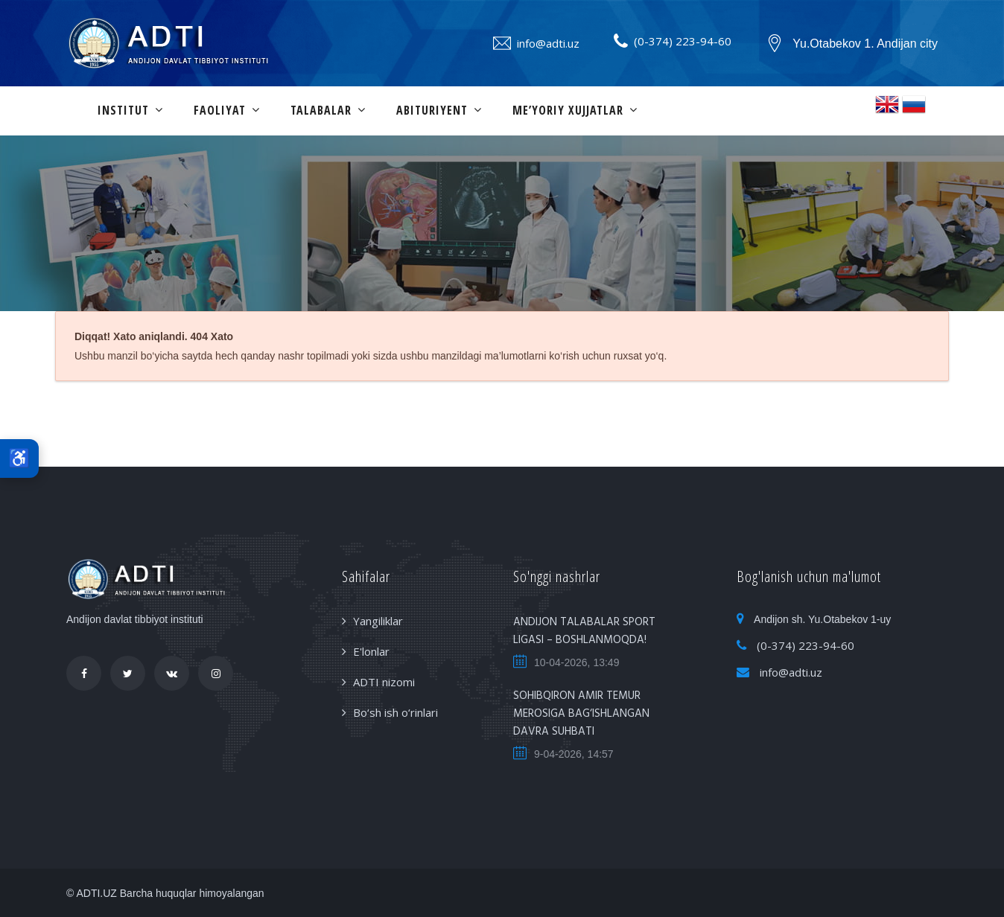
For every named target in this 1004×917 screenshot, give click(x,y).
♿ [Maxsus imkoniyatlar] (19, 458)
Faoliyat (220, 110)
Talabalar (321, 110)
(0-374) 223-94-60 (682, 40)
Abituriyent (432, 110)
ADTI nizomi (384, 681)
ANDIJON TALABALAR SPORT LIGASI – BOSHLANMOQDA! (584, 631)
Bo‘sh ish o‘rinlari (395, 712)
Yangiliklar (378, 620)
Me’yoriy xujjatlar (567, 110)
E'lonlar (371, 651)
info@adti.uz (548, 43)
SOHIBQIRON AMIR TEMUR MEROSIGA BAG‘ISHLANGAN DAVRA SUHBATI (581, 714)
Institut (123, 110)
